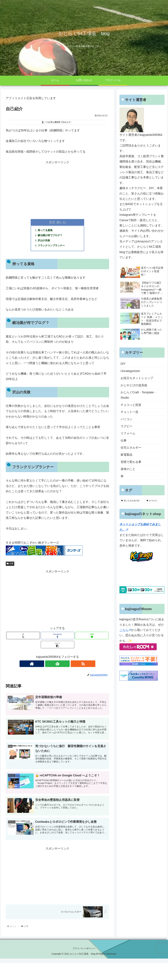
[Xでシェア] (23, 636)
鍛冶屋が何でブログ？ (51, 235)
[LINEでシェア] (92, 636)
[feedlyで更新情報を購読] (57, 665)
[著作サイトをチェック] (50, 665)
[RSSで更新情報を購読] (65, 665)
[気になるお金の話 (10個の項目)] (132, 500)
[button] (57, 645)
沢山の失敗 (44, 241)
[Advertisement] (57, 188)
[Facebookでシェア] (57, 636)
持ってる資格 (46, 230)
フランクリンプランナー (52, 246)
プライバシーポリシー (84, 952)
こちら (125, 630)
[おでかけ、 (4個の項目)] (154, 500)
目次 (52, 222)
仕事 (10, 565)
